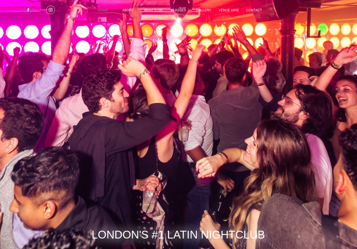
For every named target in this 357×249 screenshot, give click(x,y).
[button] (299, 236)
